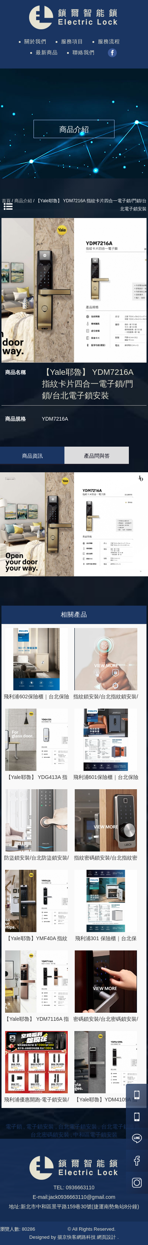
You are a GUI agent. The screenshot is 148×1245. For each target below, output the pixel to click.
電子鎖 (14, 1126)
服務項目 (72, 41)
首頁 (6, 200)
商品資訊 (32, 456)
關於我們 (35, 41)
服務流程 (109, 41)
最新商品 (47, 52)
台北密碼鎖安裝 (50, 1134)
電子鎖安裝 (40, 1126)
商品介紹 (23, 200)
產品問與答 (97, 456)
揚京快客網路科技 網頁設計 (86, 1237)
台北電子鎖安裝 (77, 1126)
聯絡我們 (84, 52)
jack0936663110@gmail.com (82, 1197)
